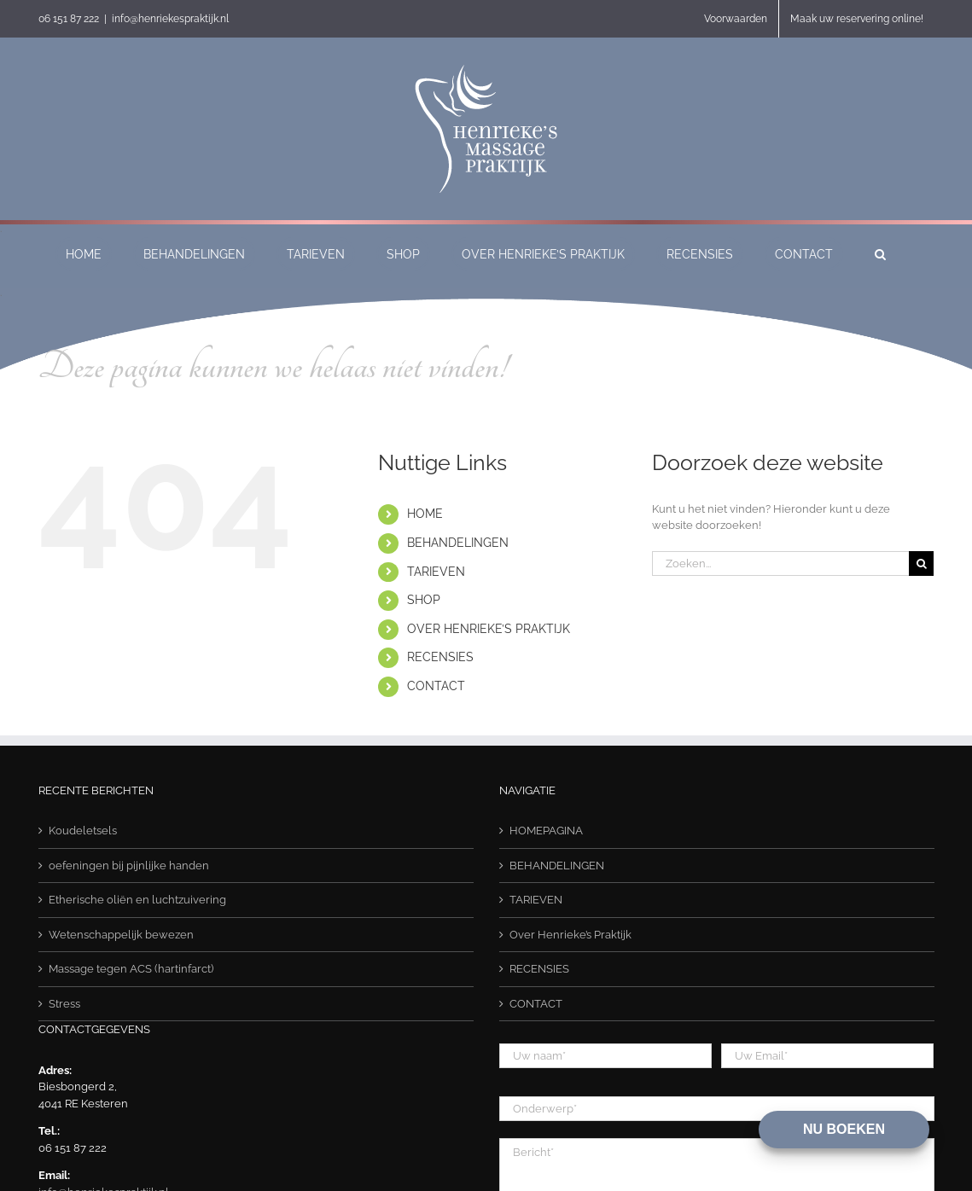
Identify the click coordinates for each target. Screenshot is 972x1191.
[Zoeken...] (780, 563)
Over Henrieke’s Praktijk (570, 934)
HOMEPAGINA (546, 830)
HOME (425, 513)
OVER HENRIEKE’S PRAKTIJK (488, 629)
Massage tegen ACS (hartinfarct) (131, 968)
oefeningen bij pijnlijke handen (129, 865)
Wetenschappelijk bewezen (121, 934)
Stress (64, 1003)
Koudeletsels (83, 830)
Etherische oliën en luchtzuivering (137, 899)
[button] (880, 253)
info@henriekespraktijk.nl (170, 19)
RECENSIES (440, 657)
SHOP (423, 600)
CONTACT (436, 686)
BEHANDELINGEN (458, 542)
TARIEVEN (436, 571)
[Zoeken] (921, 563)
